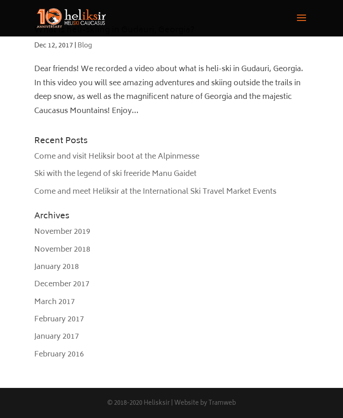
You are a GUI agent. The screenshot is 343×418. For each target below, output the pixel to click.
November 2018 (62, 249)
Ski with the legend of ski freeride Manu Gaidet (115, 174)
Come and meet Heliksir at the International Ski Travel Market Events (155, 192)
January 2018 (56, 267)
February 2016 (59, 354)
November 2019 (62, 232)
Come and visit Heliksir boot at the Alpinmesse (116, 156)
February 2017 (59, 319)
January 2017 (56, 336)
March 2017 (54, 302)
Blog (85, 46)
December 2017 (61, 284)
